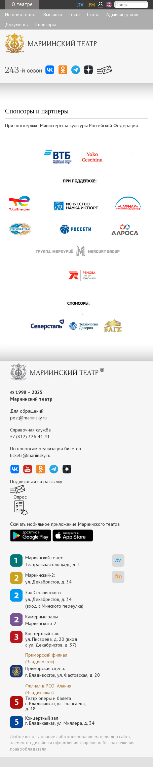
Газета (93, 14)
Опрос (20, 497)
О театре (22, 4)
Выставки (52, 14)
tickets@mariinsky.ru (30, 455)
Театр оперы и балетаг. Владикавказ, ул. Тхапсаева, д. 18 (55, 703)
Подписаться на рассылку (36, 481)
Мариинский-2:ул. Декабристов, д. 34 (48, 578)
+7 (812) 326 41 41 (30, 436)
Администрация (122, 14)
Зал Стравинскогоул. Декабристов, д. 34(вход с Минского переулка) (54, 599)
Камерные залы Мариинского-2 (41, 620)
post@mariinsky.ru (28, 418)
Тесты (74, 14)
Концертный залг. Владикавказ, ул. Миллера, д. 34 (59, 721)
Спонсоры (45, 24)
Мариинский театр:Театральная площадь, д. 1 (52, 561)
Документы (17, 24)
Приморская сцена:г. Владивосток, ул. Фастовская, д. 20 (55, 671)
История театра (21, 14)
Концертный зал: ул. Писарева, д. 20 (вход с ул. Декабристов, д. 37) (51, 639)
